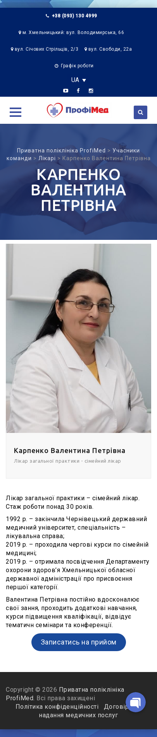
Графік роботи (77, 65)
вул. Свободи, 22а (110, 49)
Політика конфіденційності (58, 706)
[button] (15, 112)
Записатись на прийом (79, 642)
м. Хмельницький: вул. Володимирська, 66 (73, 32)
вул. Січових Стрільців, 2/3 (47, 49)
